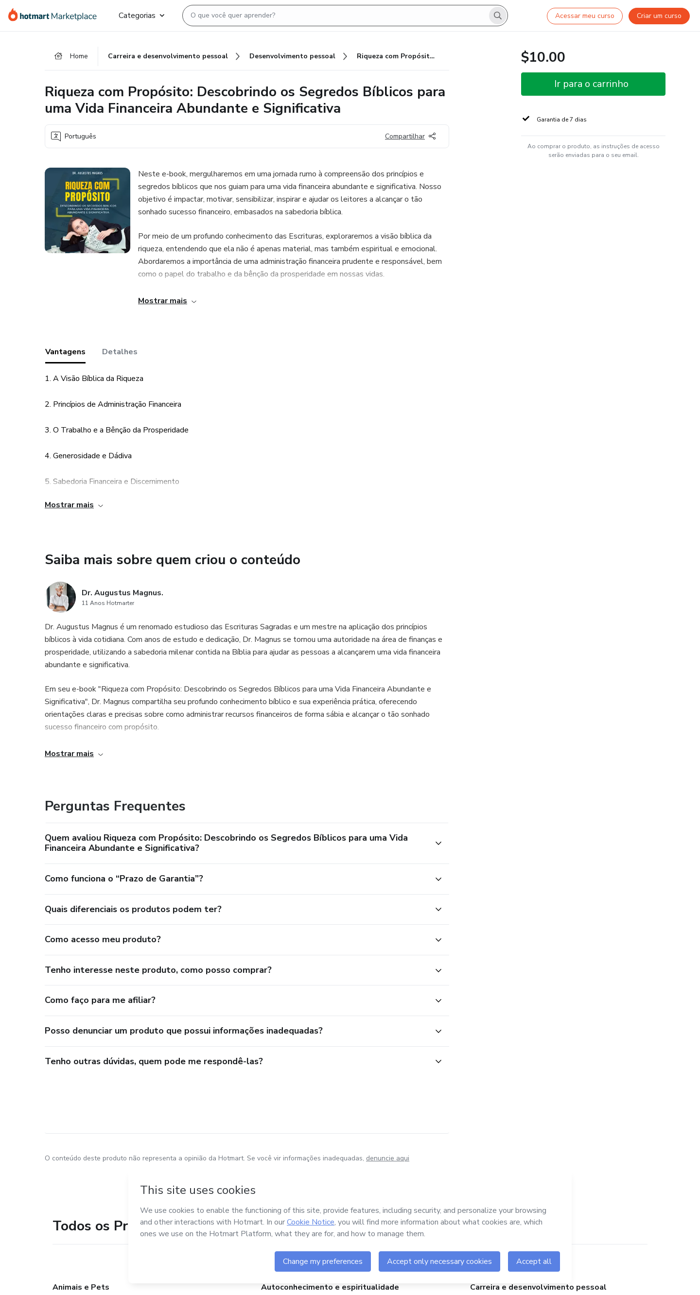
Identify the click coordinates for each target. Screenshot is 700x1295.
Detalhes (120, 351)
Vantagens (65, 351)
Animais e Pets (80, 1287)
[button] (236, 843)
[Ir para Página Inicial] (55, 15)
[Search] (498, 15)
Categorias (141, 15)
